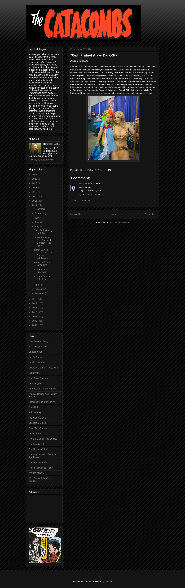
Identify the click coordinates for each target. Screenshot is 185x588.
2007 (35, 325)
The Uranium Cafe (38, 462)
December (40, 209)
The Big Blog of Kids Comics (43, 438)
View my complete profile (41, 159)
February (39, 289)
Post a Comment (82, 200)
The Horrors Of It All (38, 449)
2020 (35, 178)
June (37, 222)
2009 (35, 316)
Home (114, 214)
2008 (35, 321)
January (39, 293)
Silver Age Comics (38, 428)
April (37, 284)
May (37, 226)
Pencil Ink (33, 407)
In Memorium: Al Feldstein (42, 278)
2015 (35, 200)
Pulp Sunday (35, 412)
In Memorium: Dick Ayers (41, 270)
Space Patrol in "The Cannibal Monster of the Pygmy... (42, 241)
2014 (35, 205)
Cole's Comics (36, 357)
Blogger (108, 581)
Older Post (150, 214)
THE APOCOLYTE (86, 183)
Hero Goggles (35, 383)
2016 (35, 196)
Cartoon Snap (35, 351)
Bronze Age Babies (38, 346)
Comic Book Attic (37, 362)
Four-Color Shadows (39, 378)
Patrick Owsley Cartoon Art (42, 402)
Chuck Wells (53, 144)
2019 (35, 183)
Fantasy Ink (34, 373)
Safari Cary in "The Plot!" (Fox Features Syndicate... (43, 254)
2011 (35, 307)
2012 (35, 303)
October (39, 213)
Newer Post (76, 214)
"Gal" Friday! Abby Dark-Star (43, 231)
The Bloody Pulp (37, 444)
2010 (35, 312)
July (37, 217)
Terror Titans (35, 433)
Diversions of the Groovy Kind (43, 367)
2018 (35, 187)
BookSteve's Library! (39, 341)
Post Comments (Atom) (120, 222)
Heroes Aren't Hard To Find (42, 388)
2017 (35, 192)
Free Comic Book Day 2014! (43, 263)
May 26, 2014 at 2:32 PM (89, 194)
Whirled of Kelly (36, 473)
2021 (35, 174)
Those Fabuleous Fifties (41, 468)
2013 (35, 299)
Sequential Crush (37, 423)
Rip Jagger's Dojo (37, 417)
